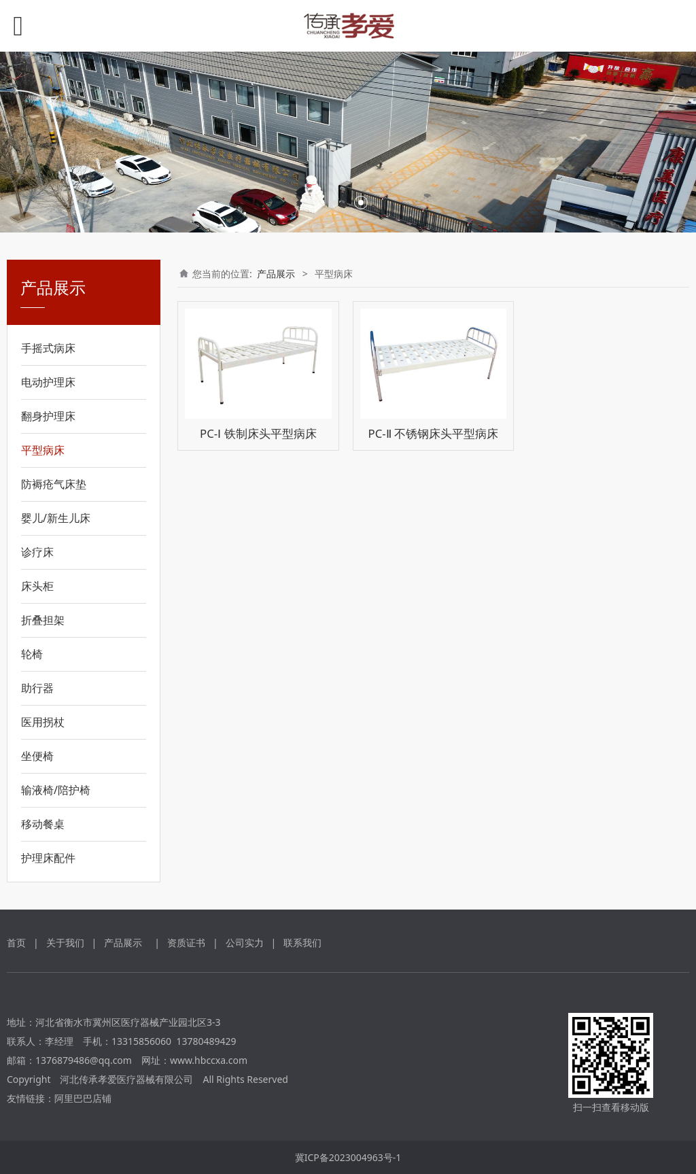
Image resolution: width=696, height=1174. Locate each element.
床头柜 (37, 586)
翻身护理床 (48, 416)
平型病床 (43, 450)
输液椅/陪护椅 (55, 789)
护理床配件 (48, 857)
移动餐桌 (43, 823)
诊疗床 (37, 552)
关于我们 (65, 942)
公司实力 (245, 942)
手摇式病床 (48, 348)
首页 (16, 942)
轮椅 (32, 653)
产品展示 (276, 273)
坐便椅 (37, 755)
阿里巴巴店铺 (82, 1098)
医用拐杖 (43, 721)
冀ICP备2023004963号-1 (348, 1157)
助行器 (37, 687)
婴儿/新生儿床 (55, 518)
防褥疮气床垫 (53, 484)
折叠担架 (43, 619)
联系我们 (302, 942)
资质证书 (186, 942)
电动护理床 (48, 382)
